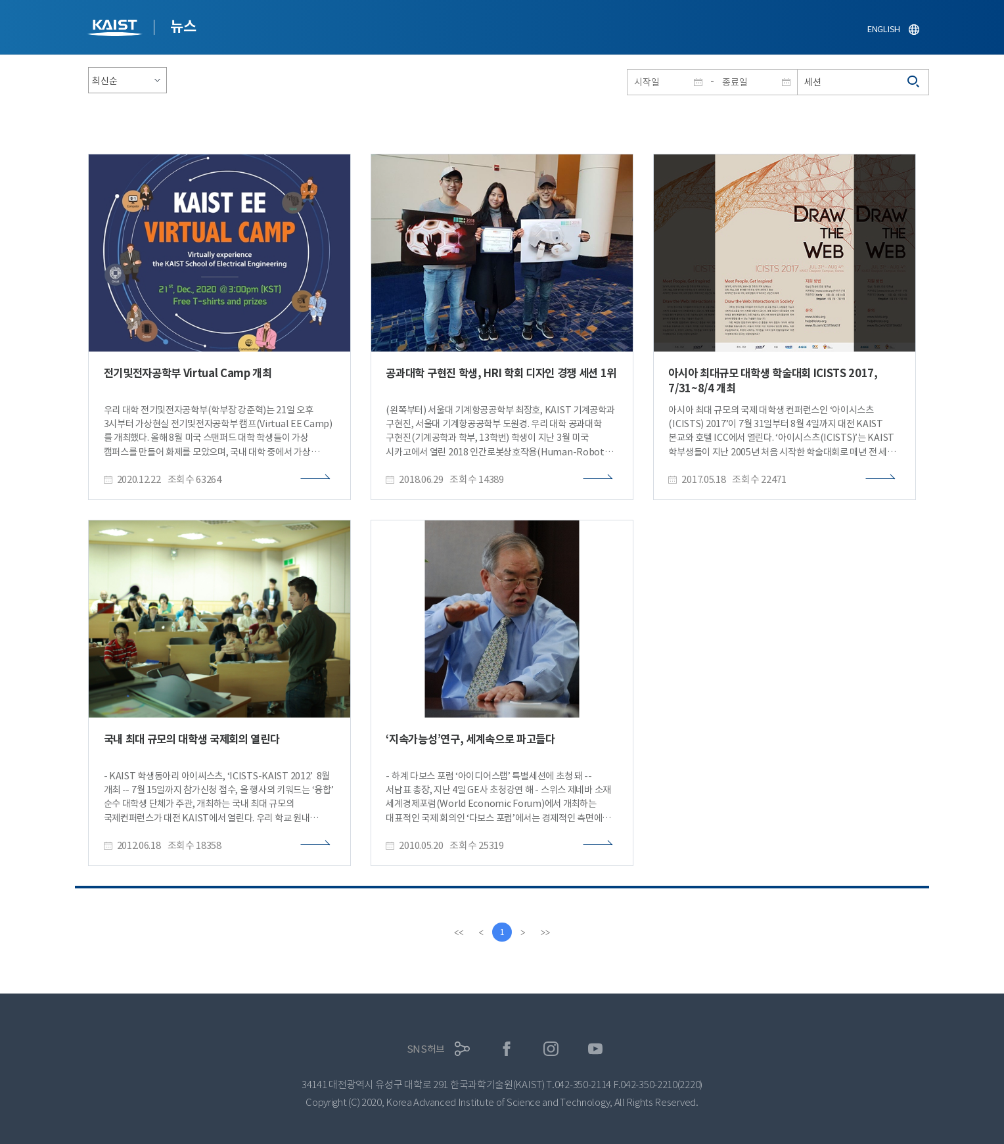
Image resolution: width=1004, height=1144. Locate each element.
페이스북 (506, 1049)
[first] (458, 932)
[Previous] (481, 932)
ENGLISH (883, 29)
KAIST (116, 29)
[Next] (523, 932)
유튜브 (595, 1049)
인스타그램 (551, 1049)
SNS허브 (426, 1049)
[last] (545, 932)
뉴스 (183, 26)
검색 (914, 82)
